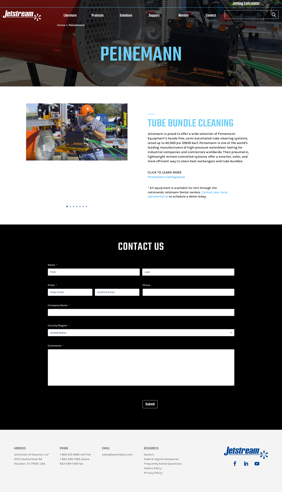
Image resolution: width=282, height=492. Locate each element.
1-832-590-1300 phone (74, 459)
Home (61, 25)
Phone (146, 285)
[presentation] (77, 400)
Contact (211, 15)
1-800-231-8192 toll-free (75, 454)
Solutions (126, 15)
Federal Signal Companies (161, 459)
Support (154, 15)
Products (98, 15)
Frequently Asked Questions (163, 463)
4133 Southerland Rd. (28, 459)
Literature (70, 15)
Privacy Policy (153, 472)
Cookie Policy (153, 468)
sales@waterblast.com (117, 454)
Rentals (183, 15)
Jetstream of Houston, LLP (31, 454)
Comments (55, 345)
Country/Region (58, 325)
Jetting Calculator (246, 3)
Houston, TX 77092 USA (29, 463)
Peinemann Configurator (166, 177)
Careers (149, 454)
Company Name (58, 305)
